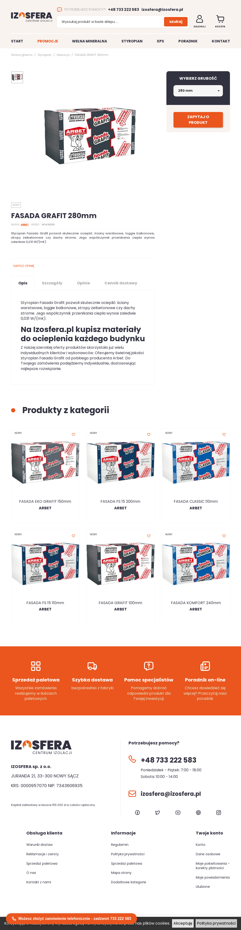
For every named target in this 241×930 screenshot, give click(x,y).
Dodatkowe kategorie (128, 882)
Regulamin (120, 844)
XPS (160, 41)
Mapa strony (121, 872)
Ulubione (203, 886)
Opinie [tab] (83, 283)
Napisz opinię (23, 266)
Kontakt (221, 41)
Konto (200, 844)
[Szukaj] (110, 22)
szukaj (175, 21)
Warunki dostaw (39, 844)
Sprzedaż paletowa (41, 863)
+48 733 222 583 (123, 9)
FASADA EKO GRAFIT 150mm (45, 501)
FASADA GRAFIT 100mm (120, 603)
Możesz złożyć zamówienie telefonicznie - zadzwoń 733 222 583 (71, 919)
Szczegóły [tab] (52, 283)
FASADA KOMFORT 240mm (196, 603)
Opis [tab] (22, 283)
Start (17, 41)
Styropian (132, 41)
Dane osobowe (208, 854)
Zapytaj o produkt (198, 119)
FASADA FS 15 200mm (120, 501)
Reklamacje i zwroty (42, 854)
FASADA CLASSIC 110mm (196, 501)
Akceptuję (182, 923)
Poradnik (188, 41)
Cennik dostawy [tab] (120, 283)
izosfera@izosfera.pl (162, 9)
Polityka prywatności (216, 923)
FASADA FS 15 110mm (45, 603)
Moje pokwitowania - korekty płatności (213, 866)
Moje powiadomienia (213, 877)
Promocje (47, 41)
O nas (31, 872)
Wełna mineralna (89, 41)
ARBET (25, 224)
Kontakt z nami (38, 882)
